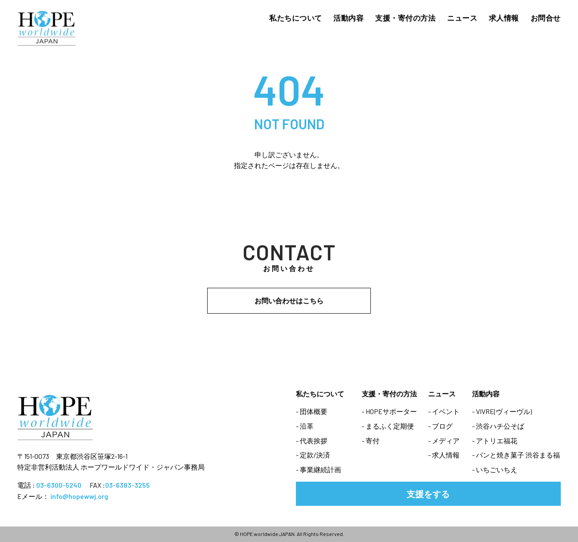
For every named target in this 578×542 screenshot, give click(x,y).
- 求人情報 (444, 455)
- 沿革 (305, 426)
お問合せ (546, 17)
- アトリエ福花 (494, 440)
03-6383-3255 (127, 485)
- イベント (444, 411)
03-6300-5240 (58, 485)
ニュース (462, 17)
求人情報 (504, 17)
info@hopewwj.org (79, 496)
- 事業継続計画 (318, 469)
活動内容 (348, 17)
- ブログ (440, 426)
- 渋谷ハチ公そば (498, 426)
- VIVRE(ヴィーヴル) (502, 411)
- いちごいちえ (494, 469)
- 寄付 (370, 440)
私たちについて (295, 17)
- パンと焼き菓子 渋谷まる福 (516, 455)
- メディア (444, 440)
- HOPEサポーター (389, 411)
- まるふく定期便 (388, 426)
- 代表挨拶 (311, 440)
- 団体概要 (311, 411)
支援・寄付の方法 (405, 17)
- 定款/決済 (313, 455)
